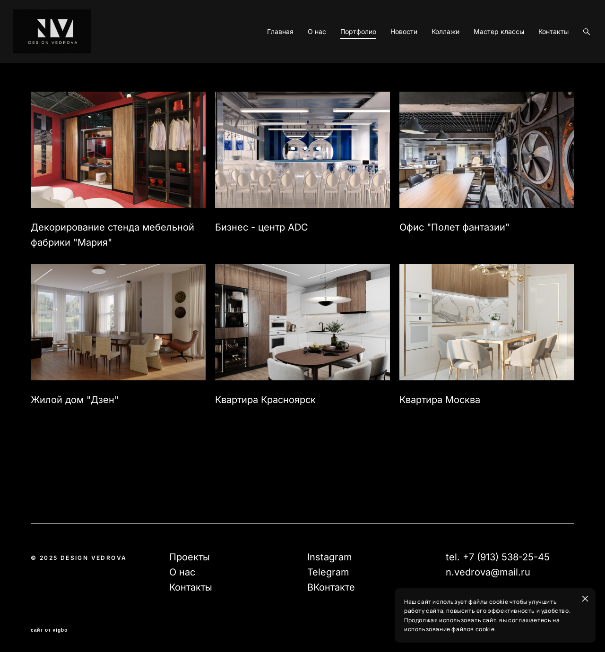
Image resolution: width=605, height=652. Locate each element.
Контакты (535, 64)
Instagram (329, 557)
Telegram (328, 572)
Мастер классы (481, 64)
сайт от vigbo (49, 630)
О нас (299, 64)
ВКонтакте (331, 587)
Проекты (189, 557)
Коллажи (427, 64)
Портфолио (340, 64)
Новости (385, 64)
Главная (262, 64)
